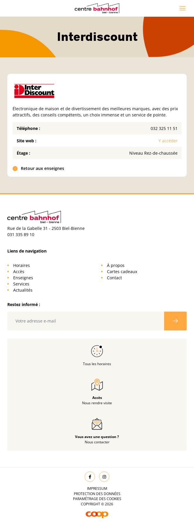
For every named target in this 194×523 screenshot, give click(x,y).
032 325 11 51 (164, 128)
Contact (114, 277)
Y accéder (168, 140)
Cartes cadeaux (122, 271)
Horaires (21, 265)
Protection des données (97, 493)
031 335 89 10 (20, 234)
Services (21, 284)
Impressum (97, 488)
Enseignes (23, 277)
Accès (18, 271)
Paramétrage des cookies (97, 498)
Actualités (23, 290)
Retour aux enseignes (38, 168)
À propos (116, 265)
